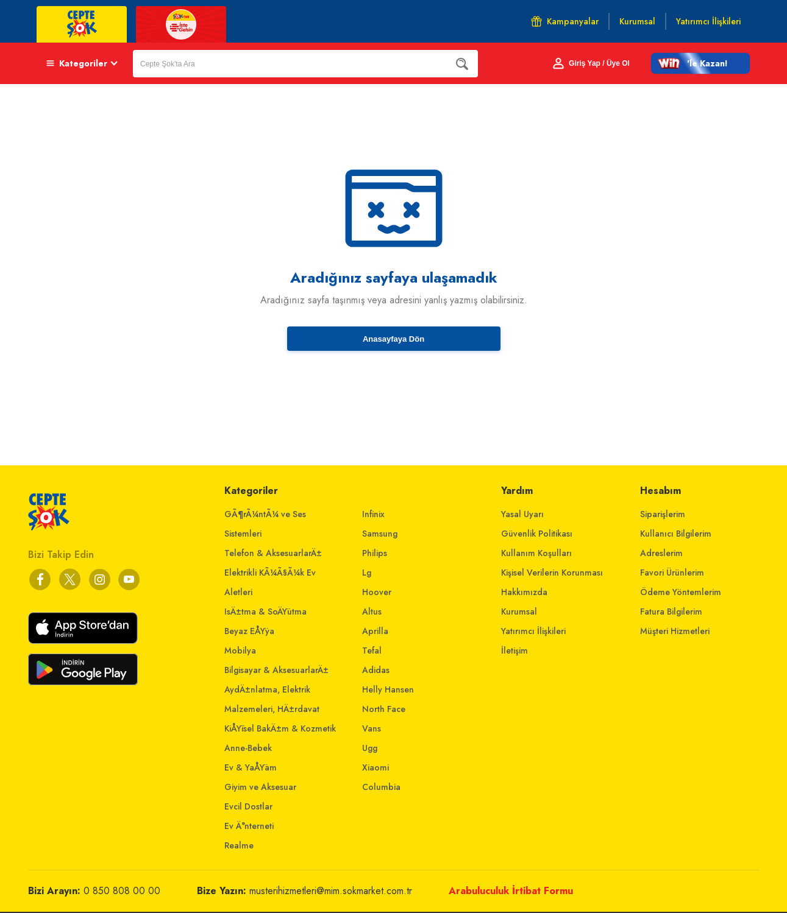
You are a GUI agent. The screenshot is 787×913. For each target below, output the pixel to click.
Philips (374, 553)
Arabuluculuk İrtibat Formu (511, 891)
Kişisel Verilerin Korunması (552, 572)
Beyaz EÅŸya (249, 631)
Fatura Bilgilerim (671, 611)
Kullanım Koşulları (536, 553)
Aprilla (375, 631)
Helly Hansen (388, 689)
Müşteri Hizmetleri (675, 631)
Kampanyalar (565, 21)
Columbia (381, 787)
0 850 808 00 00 (122, 891)
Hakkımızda (524, 592)
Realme (239, 845)
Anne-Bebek (248, 748)
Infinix (373, 514)
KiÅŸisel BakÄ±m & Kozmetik (280, 728)
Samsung (379, 533)
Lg (366, 572)
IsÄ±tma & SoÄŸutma (265, 611)
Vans (371, 728)
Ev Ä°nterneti (249, 826)
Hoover (376, 592)
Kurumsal (519, 611)
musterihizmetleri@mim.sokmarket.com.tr (330, 891)
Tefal (372, 650)
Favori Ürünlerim (672, 572)
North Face (383, 709)
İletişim (514, 650)
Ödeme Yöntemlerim (680, 592)
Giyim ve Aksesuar (260, 787)
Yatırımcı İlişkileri (533, 631)
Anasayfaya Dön (393, 339)
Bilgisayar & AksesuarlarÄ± (276, 670)
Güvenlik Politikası (536, 533)
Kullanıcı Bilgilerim (675, 533)
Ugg (369, 748)
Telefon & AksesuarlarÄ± (273, 553)
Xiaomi (375, 767)
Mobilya (240, 650)
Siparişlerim (662, 514)
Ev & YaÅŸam (250, 767)
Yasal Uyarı (522, 514)
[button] (700, 63)
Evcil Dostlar (248, 806)
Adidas (376, 670)
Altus (372, 611)
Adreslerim (661, 553)
